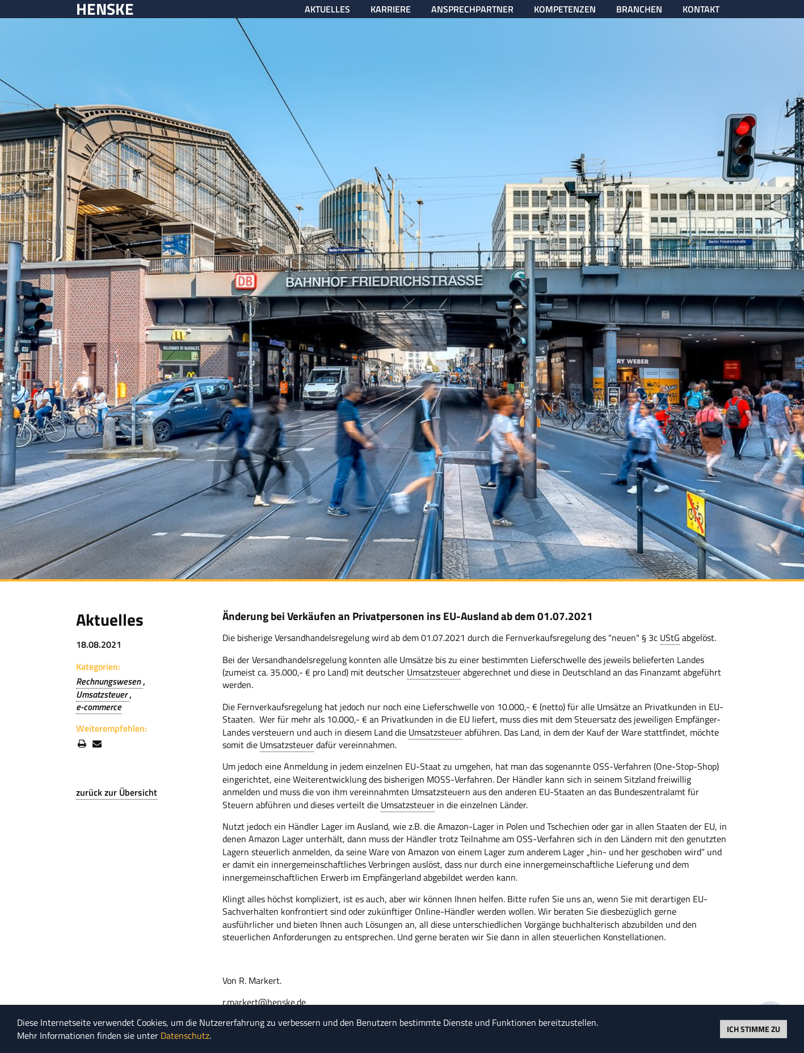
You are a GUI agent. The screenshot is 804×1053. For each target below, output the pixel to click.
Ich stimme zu (753, 1028)
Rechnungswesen (109, 681)
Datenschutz (185, 1035)
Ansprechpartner (472, 9)
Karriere (391, 9)
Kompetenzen (565, 9)
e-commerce (98, 707)
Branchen (639, 9)
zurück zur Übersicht (116, 792)
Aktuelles (327, 9)
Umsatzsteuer (102, 694)
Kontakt (701, 9)
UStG (670, 637)
